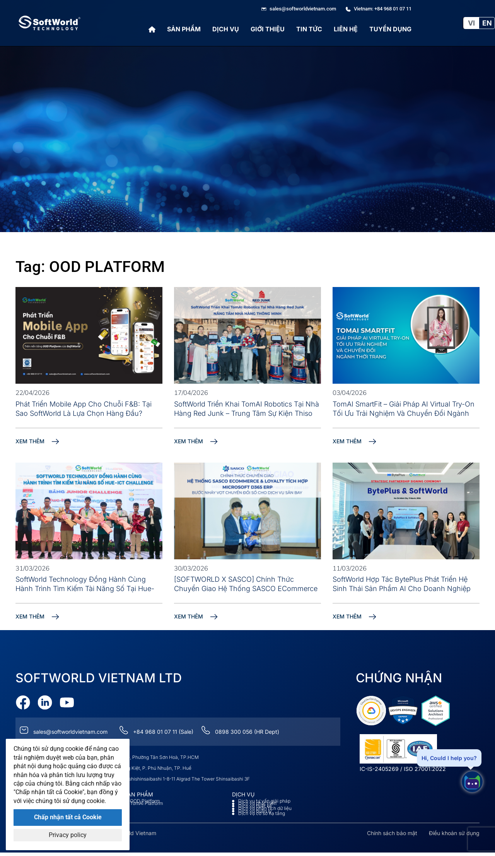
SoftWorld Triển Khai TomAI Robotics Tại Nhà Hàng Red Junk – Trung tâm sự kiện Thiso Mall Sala (246, 413)
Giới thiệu (268, 29)
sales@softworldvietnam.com (70, 731)
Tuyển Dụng (390, 29)
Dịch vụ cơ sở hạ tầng (261, 813)
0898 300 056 (234, 731)
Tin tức (309, 29)
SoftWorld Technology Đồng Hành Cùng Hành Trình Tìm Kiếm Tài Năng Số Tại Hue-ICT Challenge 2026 (84, 588)
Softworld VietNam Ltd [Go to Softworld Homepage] (98, 677)
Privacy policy (68, 835)
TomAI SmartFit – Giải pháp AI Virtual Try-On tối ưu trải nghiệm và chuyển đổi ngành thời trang (404, 413)
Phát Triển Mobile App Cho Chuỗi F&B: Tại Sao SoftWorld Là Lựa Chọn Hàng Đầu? (83, 408)
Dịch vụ (225, 29)
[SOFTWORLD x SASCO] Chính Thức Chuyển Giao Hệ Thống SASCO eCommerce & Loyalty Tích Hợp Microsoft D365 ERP (245, 588)
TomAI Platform (146, 803)
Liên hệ (346, 29)
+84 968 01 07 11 (155, 731)
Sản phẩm (184, 29)
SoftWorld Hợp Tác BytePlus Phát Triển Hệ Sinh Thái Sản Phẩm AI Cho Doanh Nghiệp (402, 584)
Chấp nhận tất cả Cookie (68, 817)
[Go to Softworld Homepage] (49, 23)
